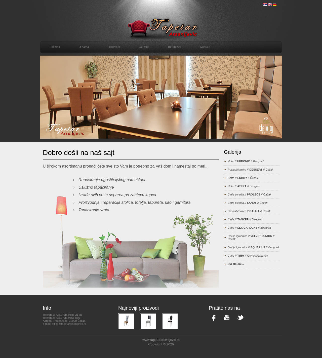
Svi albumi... (236, 263)
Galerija (144, 47)
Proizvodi (113, 47)
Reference (174, 47)
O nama (83, 47)
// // (245, 161)
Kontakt (205, 47)
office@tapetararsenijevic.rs (69, 323)
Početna (55, 47)
